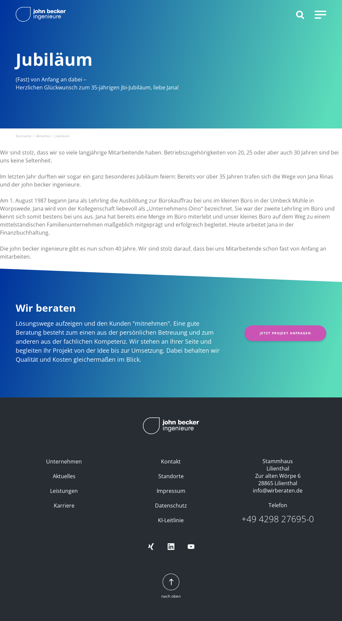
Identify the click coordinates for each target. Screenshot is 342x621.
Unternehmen (64, 461)
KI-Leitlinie (171, 520)
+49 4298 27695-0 (277, 519)
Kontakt (171, 461)
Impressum (171, 491)
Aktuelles (43, 135)
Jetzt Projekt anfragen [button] (285, 333)
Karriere (64, 505)
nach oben (171, 586)
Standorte (171, 476)
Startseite (23, 135)
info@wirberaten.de (278, 490)
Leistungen (64, 491)
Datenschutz (171, 505)
